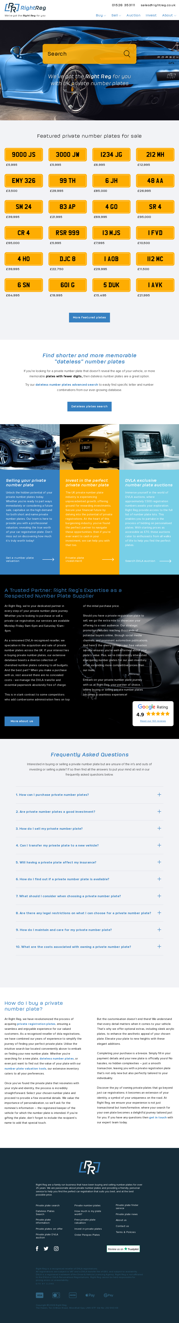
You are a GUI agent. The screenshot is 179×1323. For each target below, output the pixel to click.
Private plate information (43, 1221)
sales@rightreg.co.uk (158, 5)
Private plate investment (75, 559)
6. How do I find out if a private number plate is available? (62, 879)
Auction (133, 15)
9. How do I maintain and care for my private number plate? (64, 930)
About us (121, 1220)
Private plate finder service (127, 1207)
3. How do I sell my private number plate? (49, 828)
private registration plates (36, 1024)
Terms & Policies (126, 1232)
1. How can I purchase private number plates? (52, 795)
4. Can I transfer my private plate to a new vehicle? (57, 845)
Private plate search (48, 1205)
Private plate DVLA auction (47, 1236)
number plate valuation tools (25, 1068)
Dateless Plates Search (45, 1213)
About (169, 15)
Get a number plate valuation (20, 559)
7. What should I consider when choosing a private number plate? (68, 896)
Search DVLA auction (140, 561)
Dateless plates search (89, 406)
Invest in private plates (88, 1229)
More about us (23, 721)
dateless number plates (57, 1058)
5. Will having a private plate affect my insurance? (56, 862)
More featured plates (89, 317)
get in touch (158, 1117)
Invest (151, 15)
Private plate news (127, 1214)
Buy (101, 15)
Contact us (122, 1226)
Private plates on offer (49, 1229)
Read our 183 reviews (153, 721)
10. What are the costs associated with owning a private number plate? (73, 947)
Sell (116, 15)
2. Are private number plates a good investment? (55, 812)
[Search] (89, 54)
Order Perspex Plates (87, 1235)
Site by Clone (45, 1284)
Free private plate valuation (84, 1221)
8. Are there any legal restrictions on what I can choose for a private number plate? (83, 913)
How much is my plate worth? (87, 1213)
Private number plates (87, 1205)
